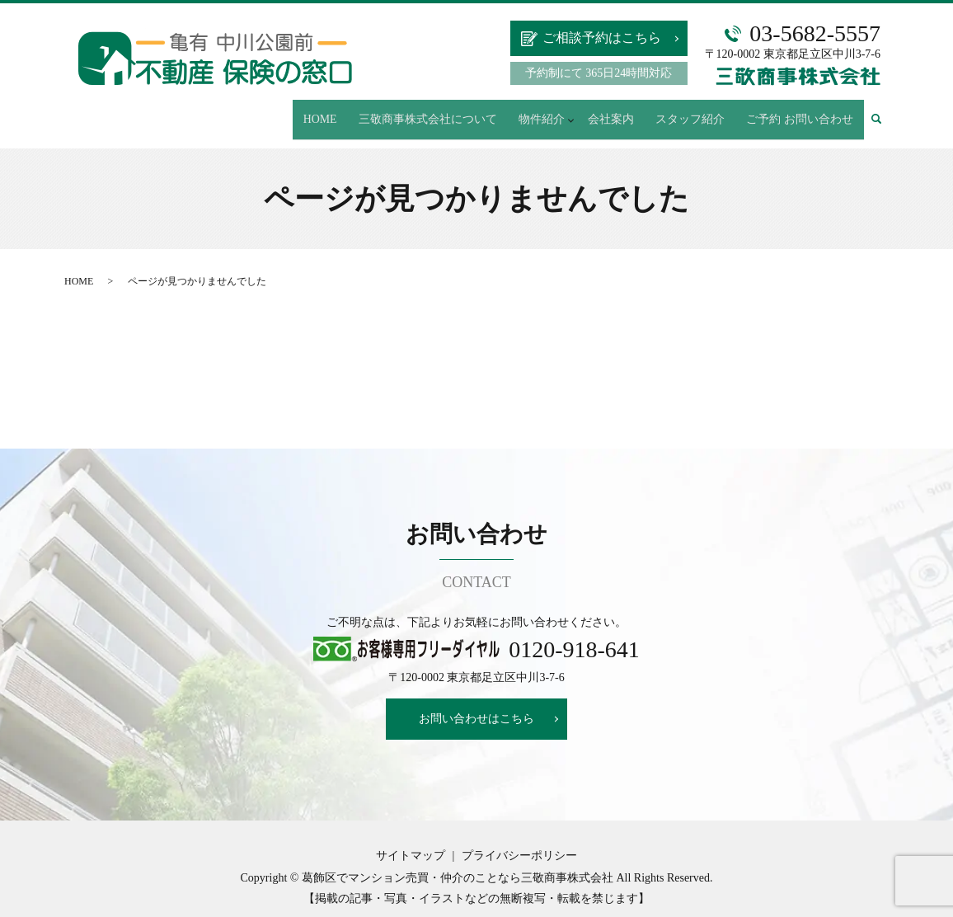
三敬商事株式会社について (491, 111)
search (887, 111)
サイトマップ (410, 840)
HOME (400, 111)
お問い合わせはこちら (476, 703)
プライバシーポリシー (519, 840)
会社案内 (652, 111)
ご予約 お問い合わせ (808, 111)
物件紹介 (587, 111)
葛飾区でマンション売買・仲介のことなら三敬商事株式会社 (457, 862)
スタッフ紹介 (716, 111)
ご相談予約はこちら (601, 38)
